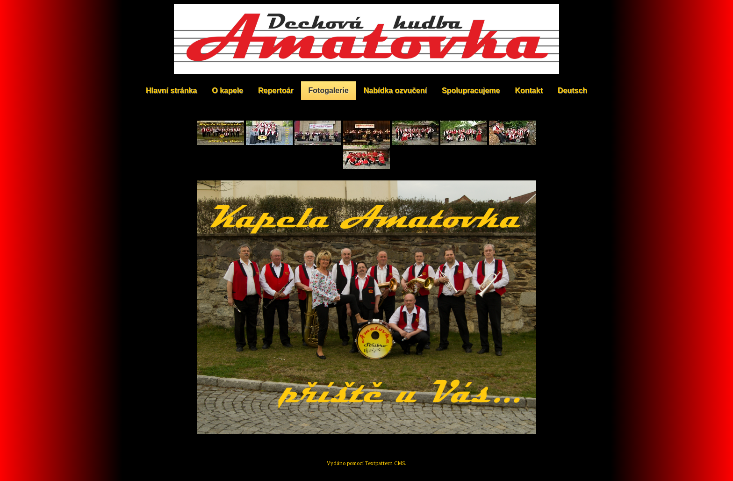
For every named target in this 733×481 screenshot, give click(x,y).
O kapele (227, 90)
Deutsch (572, 90)
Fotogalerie (329, 90)
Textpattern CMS (385, 463)
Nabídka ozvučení (395, 90)
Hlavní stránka (171, 90)
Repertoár (276, 90)
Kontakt (529, 90)
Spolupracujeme (471, 90)
